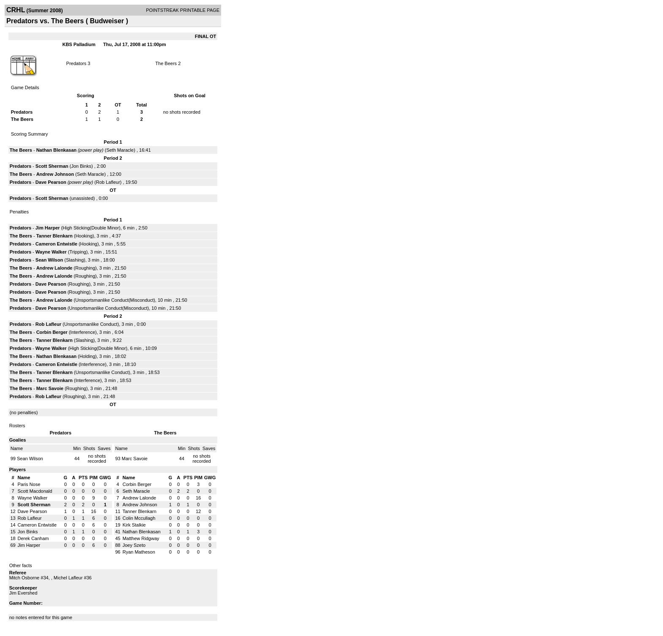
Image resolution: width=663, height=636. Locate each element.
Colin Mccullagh (139, 518)
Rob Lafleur (108, 182)
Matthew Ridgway (141, 538)
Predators (77, 63)
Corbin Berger (52, 332)
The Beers (166, 63)
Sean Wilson (49, 259)
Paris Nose (29, 484)
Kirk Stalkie (134, 524)
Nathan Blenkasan (56, 150)
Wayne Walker (51, 251)
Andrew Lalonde (54, 267)
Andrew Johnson (55, 174)
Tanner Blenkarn (54, 235)
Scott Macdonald (35, 491)
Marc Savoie (49, 388)
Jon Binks (81, 166)
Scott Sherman (52, 166)
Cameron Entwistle (56, 243)
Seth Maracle (120, 150)
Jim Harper (48, 227)
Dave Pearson (51, 182)
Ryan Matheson (139, 551)
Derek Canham (33, 538)
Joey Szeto (134, 545)
